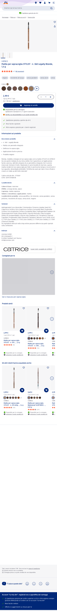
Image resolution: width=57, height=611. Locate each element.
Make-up (12, 17)
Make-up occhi (21, 17)
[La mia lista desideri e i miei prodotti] (40, 3)
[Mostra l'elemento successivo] (52, 319)
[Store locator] (36, 3)
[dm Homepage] (5, 2)
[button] (54, 3)
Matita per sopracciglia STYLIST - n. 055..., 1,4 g (12, 341)
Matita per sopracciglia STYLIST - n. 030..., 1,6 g (36, 345)
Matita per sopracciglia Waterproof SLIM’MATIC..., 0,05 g (37, 405)
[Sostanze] (28, 204)
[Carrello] (49, 3)
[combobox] (28, 8)
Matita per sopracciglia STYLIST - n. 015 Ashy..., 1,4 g (13, 404)
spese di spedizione (34, 568)
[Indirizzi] (28, 230)
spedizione (16, 101)
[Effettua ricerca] (51, 8)
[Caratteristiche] (28, 182)
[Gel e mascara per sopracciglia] (28, 279)
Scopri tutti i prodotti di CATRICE (28, 249)
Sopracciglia (31, 17)
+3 (45, 338)
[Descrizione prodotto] (28, 139)
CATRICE (5, 61)
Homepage (5, 17)
